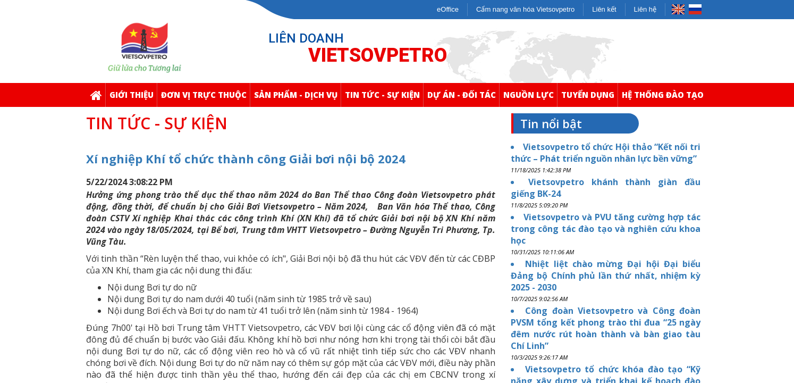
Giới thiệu (133, 98)
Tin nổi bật (551, 123)
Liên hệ (645, 9)
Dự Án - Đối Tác (463, 98)
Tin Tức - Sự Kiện (384, 98)
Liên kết (604, 9)
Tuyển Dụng (589, 98)
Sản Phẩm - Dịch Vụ (297, 98)
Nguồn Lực (530, 98)
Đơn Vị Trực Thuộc (205, 98)
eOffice (448, 9)
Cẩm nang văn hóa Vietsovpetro (525, 9)
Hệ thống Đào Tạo (664, 98)
